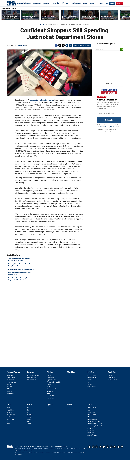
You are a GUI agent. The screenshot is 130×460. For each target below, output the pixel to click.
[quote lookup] (108, 49)
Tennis (29, 423)
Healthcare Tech (11, 417)
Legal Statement (28, 450)
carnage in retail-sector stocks (41, 100)
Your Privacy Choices (42, 446)
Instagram (96, 446)
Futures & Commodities (54, 382)
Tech (85, 3)
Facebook (56, 45)
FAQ (88, 417)
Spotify (118, 446)
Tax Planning (10, 393)
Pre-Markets (51, 395)
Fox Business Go (92, 433)
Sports (29, 404)
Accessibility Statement (94, 426)
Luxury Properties (113, 380)
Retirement (10, 391)
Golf (28, 421)
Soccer (29, 419)
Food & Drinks (91, 386)
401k (8, 389)
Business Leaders (52, 389)
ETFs (48, 386)
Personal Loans (11, 382)
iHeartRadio (121, 446)
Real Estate (75, 3)
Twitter (59, 45)
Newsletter (114, 446)
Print (66, 45)
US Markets (50, 377)
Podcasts (100, 3)
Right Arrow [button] (126, 15)
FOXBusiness (21, 45)
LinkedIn (107, 446)
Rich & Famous (91, 377)
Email (70, 45)
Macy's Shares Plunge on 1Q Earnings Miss (21, 269)
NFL (28, 408)
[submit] (121, 49)
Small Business (31, 380)
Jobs (88, 410)
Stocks (49, 375)
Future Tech (10, 419)
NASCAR (29, 414)
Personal (110, 375)
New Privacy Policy (29, 446)
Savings (9, 384)
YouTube (100, 446)
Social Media (10, 410)
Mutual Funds (51, 398)
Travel (89, 380)
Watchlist (55, 3)
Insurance (9, 386)
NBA (28, 410)
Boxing (29, 417)
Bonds (49, 384)
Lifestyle (65, 3)
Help (51, 446)
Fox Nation (90, 430)
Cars (88, 382)
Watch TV (119, 3)
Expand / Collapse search (107, 3)
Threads (63, 45)
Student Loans (11, 377)
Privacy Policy (103, 126)
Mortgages (10, 375)
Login (112, 3)
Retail (41, 24)
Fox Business (11, 3)
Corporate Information (94, 421)
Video (92, 3)
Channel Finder (91, 408)
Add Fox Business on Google (82, 45)
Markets (46, 3)
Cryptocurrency (51, 380)
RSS (111, 446)
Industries (50, 391)
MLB (28, 412)
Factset (63, 448)
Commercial (111, 377)
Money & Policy (31, 377)
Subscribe (109, 120)
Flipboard (103, 446)
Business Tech (11, 414)
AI (7, 421)
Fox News (90, 428)
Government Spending (33, 375)
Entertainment (91, 375)
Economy (36, 3)
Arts (88, 389)
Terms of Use (113, 126)
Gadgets (9, 412)
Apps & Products (92, 435)
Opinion (50, 404)
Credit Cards (10, 380)
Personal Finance (23, 3)
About (89, 404)
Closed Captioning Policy (94, 423)
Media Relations (92, 419)
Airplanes (90, 384)
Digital (8, 408)
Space (8, 423)
